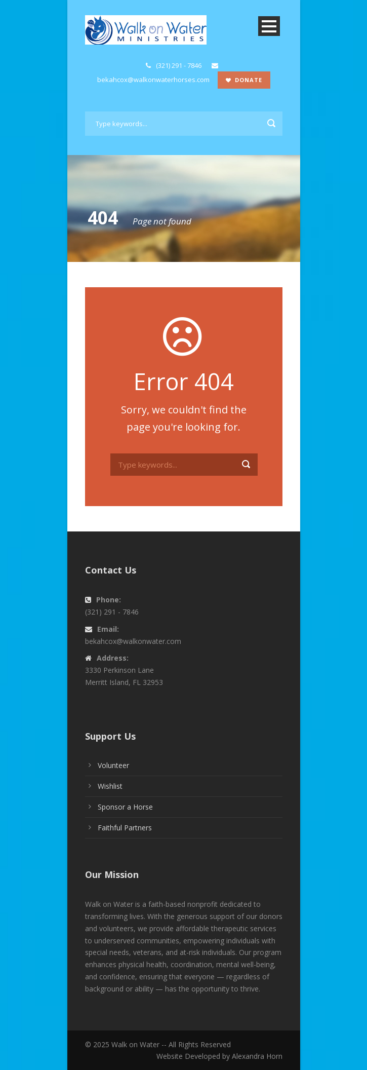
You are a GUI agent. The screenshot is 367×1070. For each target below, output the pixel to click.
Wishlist (110, 786)
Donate (244, 80)
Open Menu (269, 26)
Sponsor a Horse (125, 807)
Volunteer (113, 765)
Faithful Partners (125, 827)
